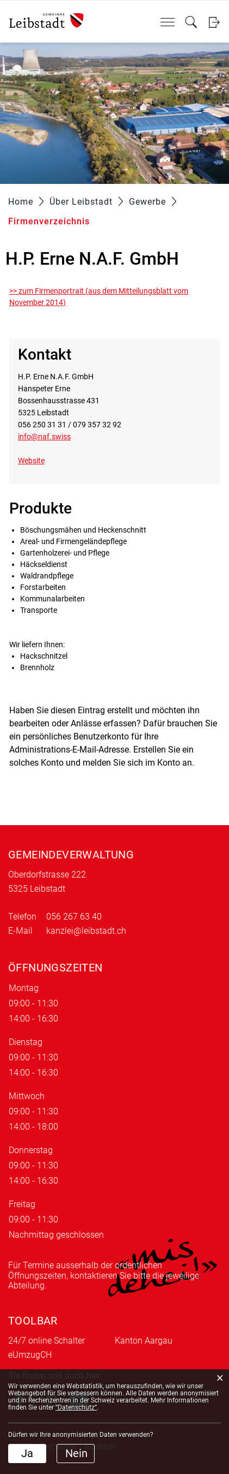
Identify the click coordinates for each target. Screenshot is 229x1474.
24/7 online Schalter (46, 1340)
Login (214, 22)
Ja (27, 1453)
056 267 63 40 (74, 916)
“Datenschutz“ (76, 1407)
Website (36, 460)
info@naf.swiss (44, 436)
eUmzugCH (30, 1355)
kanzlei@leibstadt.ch (86, 931)
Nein (76, 1453)
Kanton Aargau (143, 1340)
